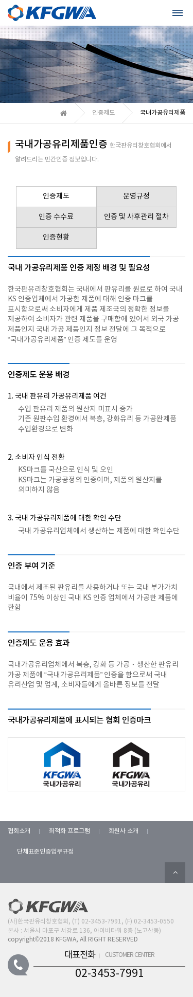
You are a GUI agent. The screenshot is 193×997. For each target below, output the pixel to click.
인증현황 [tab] (56, 237)
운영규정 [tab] (136, 196)
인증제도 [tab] (56, 196)
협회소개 (19, 831)
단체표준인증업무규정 (45, 851)
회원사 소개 (123, 831)
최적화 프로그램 (69, 831)
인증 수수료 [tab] (56, 217)
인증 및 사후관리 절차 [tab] (136, 217)
